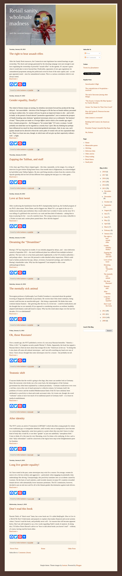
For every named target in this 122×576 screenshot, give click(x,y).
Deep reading (89, 156)
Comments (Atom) (24, 552)
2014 (104, 185)
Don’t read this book (21, 508)
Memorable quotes (91, 145)
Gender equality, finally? (23, 100)
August (106, 210)
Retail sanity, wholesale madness (24, 17)
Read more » (13, 79)
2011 (104, 314)
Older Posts (72, 548)
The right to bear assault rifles (26, 53)
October (107, 202)
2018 (104, 172)
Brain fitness (89, 159)
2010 (104, 317)
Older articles (89, 154)
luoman (64, 565)
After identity (17, 418)
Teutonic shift (17, 372)
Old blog (88, 148)
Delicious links (90, 151)
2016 (104, 178)
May (106, 220)
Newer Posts (14, 548)
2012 (104, 311)
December (107, 191)
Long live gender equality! (24, 464)
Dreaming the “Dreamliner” (25, 242)
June (106, 217)
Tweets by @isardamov (91, 68)
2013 (104, 188)
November (107, 196)
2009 (104, 321)
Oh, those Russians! (20, 334)
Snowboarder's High (92, 84)
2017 (104, 175)
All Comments (90, 57)
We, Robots (89, 132)
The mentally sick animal (23, 288)
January (107, 234)
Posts (87, 53)
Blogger (78, 565)
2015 (104, 182)
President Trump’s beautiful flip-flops (97, 128)
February (107, 230)
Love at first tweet (19, 198)
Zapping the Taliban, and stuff (26, 159)
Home (43, 548)
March (106, 227)
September (107, 205)
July (105, 214)
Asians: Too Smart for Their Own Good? (98, 107)
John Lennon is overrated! (94, 118)
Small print (89, 162)
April (106, 224)
